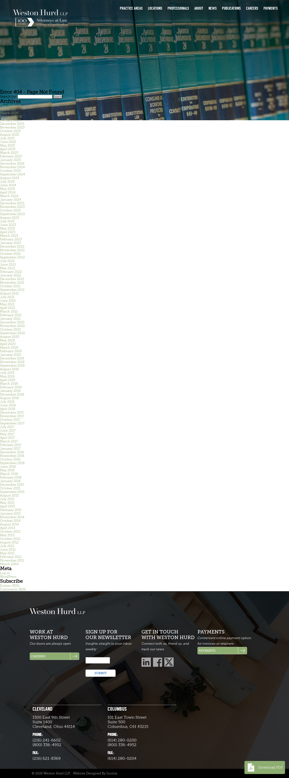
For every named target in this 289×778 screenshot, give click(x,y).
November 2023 (12, 207)
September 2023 (12, 214)
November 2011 (12, 560)
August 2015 (9, 495)
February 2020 (11, 351)
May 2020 (7, 340)
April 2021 (7, 308)
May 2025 (7, 145)
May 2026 (7, 106)
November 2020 (12, 326)
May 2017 (7, 434)
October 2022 (10, 254)
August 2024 (9, 178)
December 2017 (12, 412)
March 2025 (9, 153)
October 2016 (10, 459)
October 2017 (10, 420)
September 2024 (12, 174)
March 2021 (9, 311)
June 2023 (8, 225)
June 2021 (8, 300)
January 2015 (10, 513)
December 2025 (12, 124)
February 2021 (10, 315)
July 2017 (7, 427)
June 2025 (8, 142)
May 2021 (7, 304)
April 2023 (7, 232)
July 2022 (7, 261)
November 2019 (12, 362)
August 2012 (9, 542)
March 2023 (9, 236)
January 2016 (10, 481)
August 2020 (9, 337)
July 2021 (7, 297)
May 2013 (7, 535)
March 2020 (9, 347)
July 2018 (7, 402)
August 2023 (9, 218)
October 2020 (10, 329)
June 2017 (8, 430)
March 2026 (9, 113)
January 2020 (10, 355)
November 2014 (12, 517)
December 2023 (12, 203)
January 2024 (10, 199)
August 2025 (9, 135)
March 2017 (9, 441)
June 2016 (8, 466)
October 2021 (10, 286)
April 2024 (7, 192)
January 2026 (10, 120)
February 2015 (10, 510)
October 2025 (10, 131)
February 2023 (11, 239)
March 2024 (9, 196)
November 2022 (12, 250)
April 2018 (7, 409)
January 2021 (10, 319)
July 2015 (7, 499)
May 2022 (7, 268)
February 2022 (11, 272)
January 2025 (10, 160)
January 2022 (10, 275)
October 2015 (10, 488)
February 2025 (11, 156)
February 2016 (10, 477)
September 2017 (12, 423)
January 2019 (10, 391)
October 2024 (10, 171)
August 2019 (9, 369)
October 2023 (10, 210)
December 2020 (12, 322)
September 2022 (12, 257)
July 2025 (7, 138)
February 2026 (11, 116)
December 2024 (12, 163)
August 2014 (9, 524)
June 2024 (8, 185)
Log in (5, 573)
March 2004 (9, 564)
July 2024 (7, 181)
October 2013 (10, 531)
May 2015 (7, 503)
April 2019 (7, 380)
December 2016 (12, 452)
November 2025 (12, 127)
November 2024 (12, 167)
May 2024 (7, 189)
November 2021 (12, 282)
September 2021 (12, 290)
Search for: (8, 96)
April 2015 (7, 506)
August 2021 (9, 293)
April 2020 (8, 344)
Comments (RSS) (13, 589)
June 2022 (8, 264)
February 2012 (10, 557)
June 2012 (8, 549)
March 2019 (9, 383)
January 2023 (10, 243)
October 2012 (10, 539)
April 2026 (7, 109)
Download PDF (264, 767)
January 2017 (10, 448)
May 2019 (7, 376)
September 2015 (12, 492)
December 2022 (12, 246)
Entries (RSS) (9, 586)
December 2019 (12, 358)
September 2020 (12, 333)
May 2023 (7, 228)
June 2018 (8, 405)
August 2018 (9, 398)
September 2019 (12, 365)
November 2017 (12, 416)
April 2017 (7, 438)
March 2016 (9, 474)
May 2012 (7, 553)
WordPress (8, 577)
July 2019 (7, 373)
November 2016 (12, 456)
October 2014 (10, 521)
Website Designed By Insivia (95, 773)
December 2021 (12, 279)
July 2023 (7, 221)
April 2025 (7, 149)
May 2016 (7, 470)
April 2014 (7, 528)
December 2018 (12, 394)
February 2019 (10, 387)
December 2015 (12, 485)
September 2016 (12, 463)
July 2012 (7, 546)
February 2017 (10, 445)
